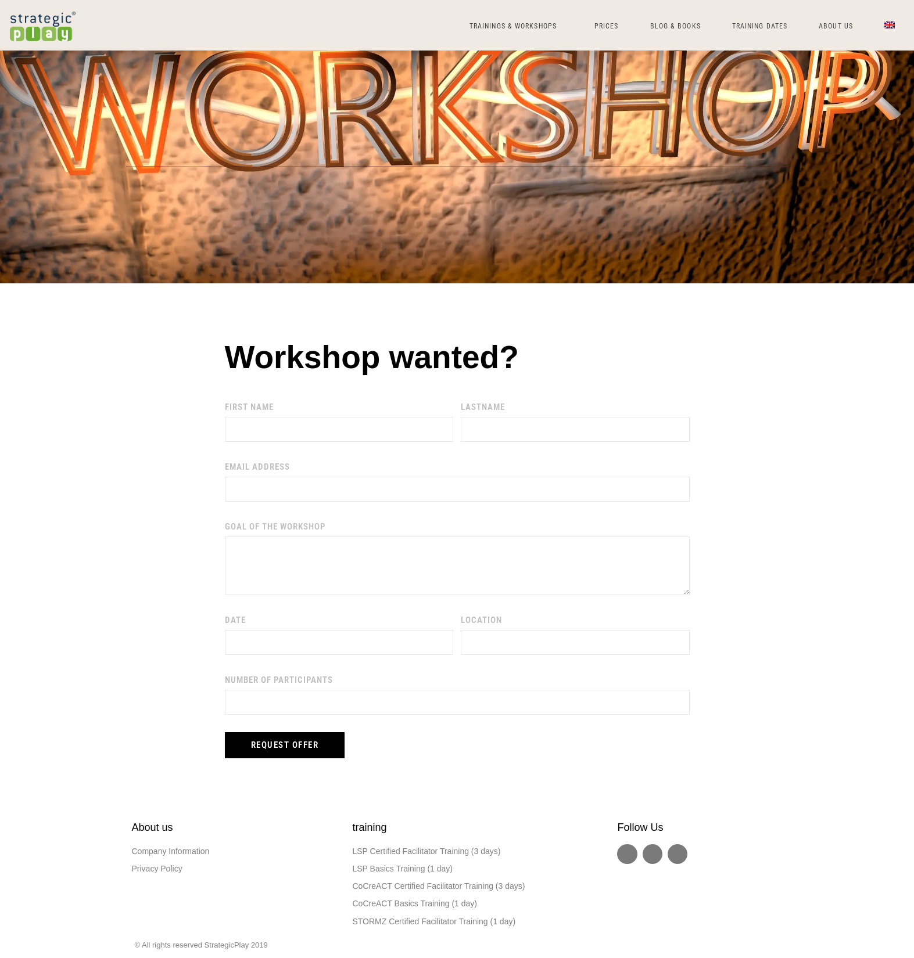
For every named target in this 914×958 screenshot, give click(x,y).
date (235, 620)
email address (257, 467)
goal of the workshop (275, 526)
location (481, 620)
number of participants (279, 680)
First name (249, 407)
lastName (483, 407)
